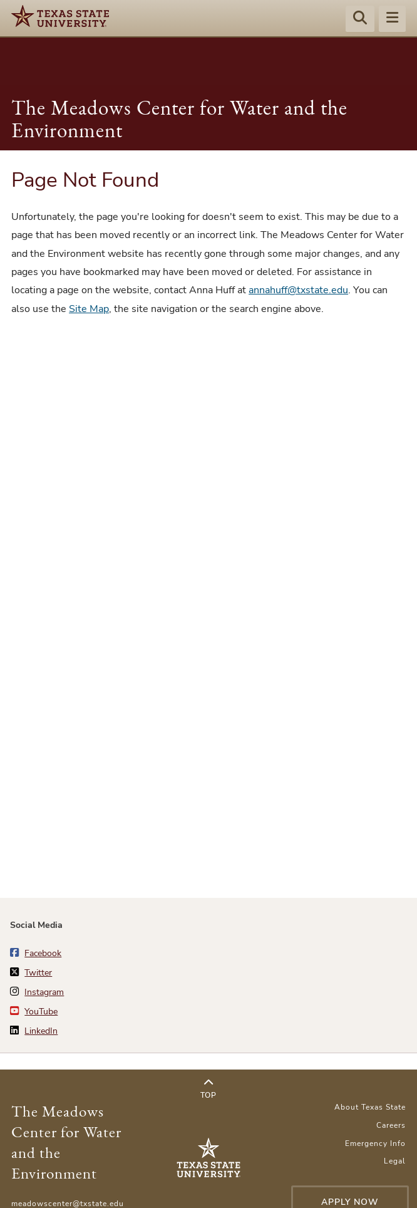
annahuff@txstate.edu (298, 290)
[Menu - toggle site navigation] (392, 19)
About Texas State (370, 1107)
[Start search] (360, 19)
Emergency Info (375, 1143)
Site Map (89, 309)
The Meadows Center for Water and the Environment (179, 118)
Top (208, 1089)
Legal (395, 1161)
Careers (391, 1125)
